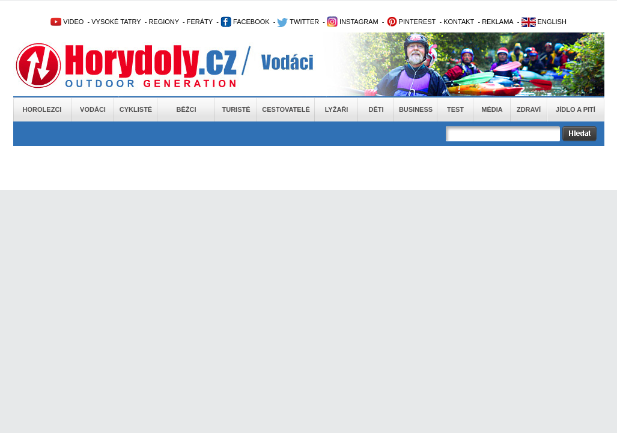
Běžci (186, 109)
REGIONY (163, 21)
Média (491, 109)
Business (416, 109)
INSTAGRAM (352, 21)
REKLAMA (498, 21)
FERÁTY (200, 21)
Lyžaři (336, 109)
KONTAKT (458, 21)
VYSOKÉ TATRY (116, 21)
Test (455, 109)
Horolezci (42, 109)
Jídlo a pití (575, 109)
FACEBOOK (245, 21)
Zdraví (529, 109)
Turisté (236, 109)
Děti (375, 109)
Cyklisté (136, 109)
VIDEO (67, 21)
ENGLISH (544, 21)
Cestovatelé (285, 109)
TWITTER (298, 21)
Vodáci (93, 109)
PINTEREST (411, 21)
